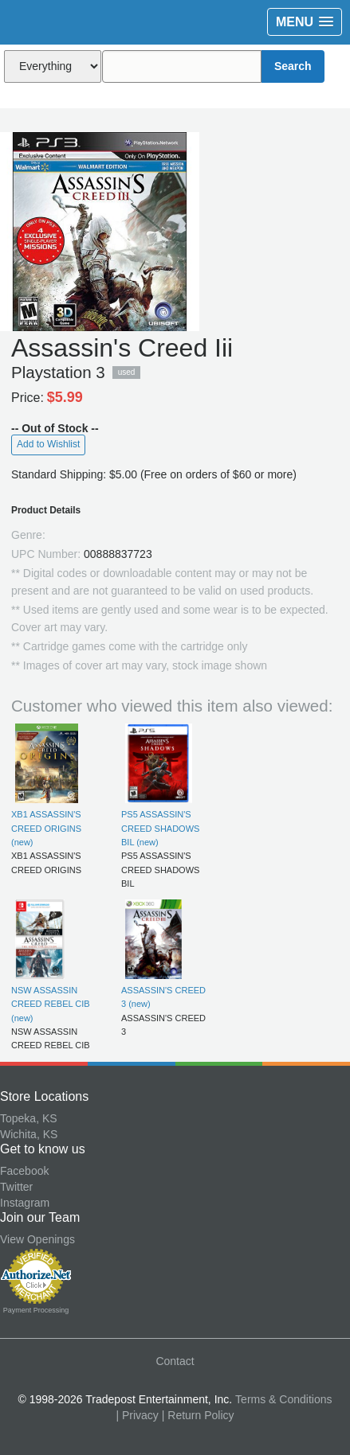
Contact (174, 1361)
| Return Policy (198, 1415)
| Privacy (137, 1415)
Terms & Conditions (283, 1399)
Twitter (16, 1186)
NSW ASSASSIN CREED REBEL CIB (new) (50, 1004)
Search (293, 66)
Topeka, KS (28, 1118)
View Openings (37, 1239)
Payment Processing (36, 1310)
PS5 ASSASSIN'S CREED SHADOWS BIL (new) (160, 828)
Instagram (24, 1202)
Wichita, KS (28, 1134)
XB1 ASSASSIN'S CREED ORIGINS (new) (46, 828)
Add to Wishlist (48, 444)
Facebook (24, 1170)
